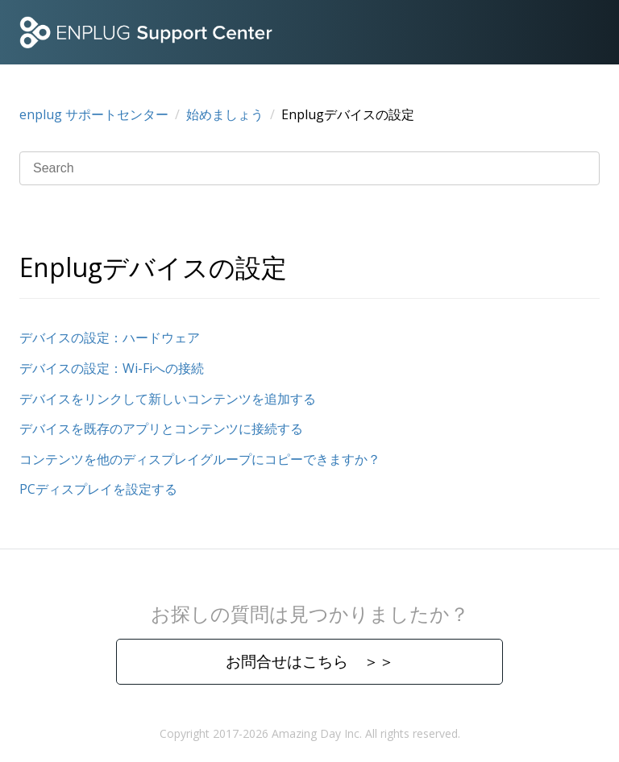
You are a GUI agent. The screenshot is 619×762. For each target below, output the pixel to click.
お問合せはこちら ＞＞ (310, 661)
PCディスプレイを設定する (98, 489)
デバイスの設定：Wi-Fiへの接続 (111, 368)
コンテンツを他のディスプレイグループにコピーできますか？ (199, 459)
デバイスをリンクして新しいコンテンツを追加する (167, 399)
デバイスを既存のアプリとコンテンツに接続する (161, 428)
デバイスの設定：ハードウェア (109, 337)
